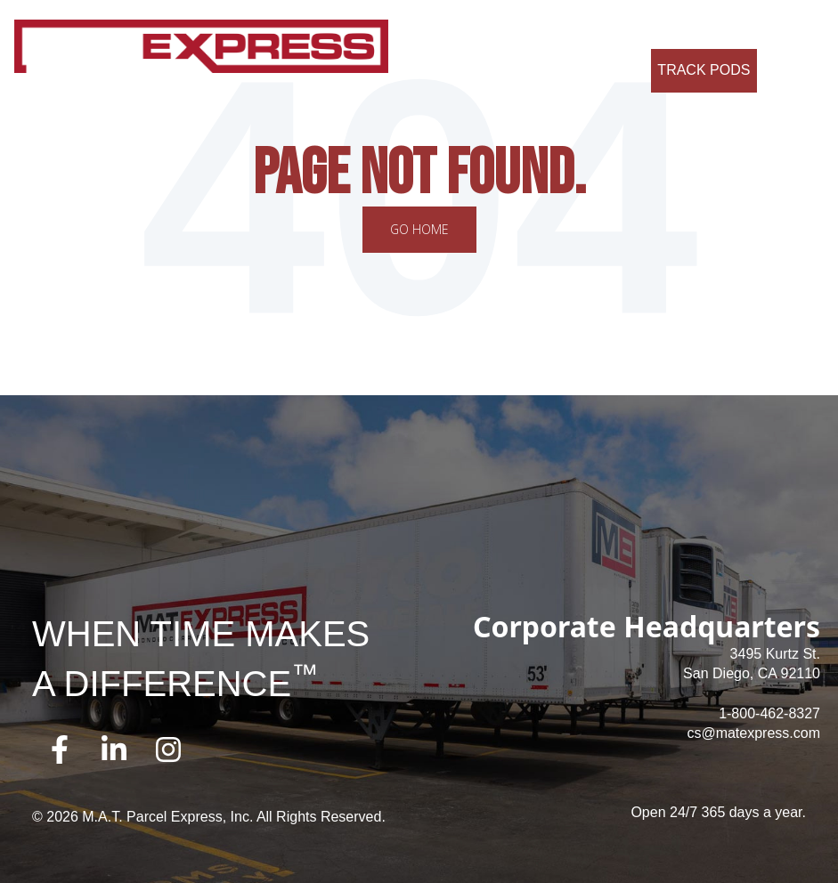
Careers (636, 26)
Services (498, 26)
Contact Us (760, 26)
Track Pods (703, 69)
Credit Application (451, 69)
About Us (424, 26)
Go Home (419, 229)
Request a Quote (577, 69)
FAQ (693, 26)
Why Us (568, 26)
